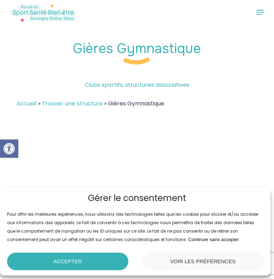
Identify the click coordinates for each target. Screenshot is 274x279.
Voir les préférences (203, 261)
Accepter (67, 261)
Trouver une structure (72, 103)
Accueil (27, 103)
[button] (9, 149)
